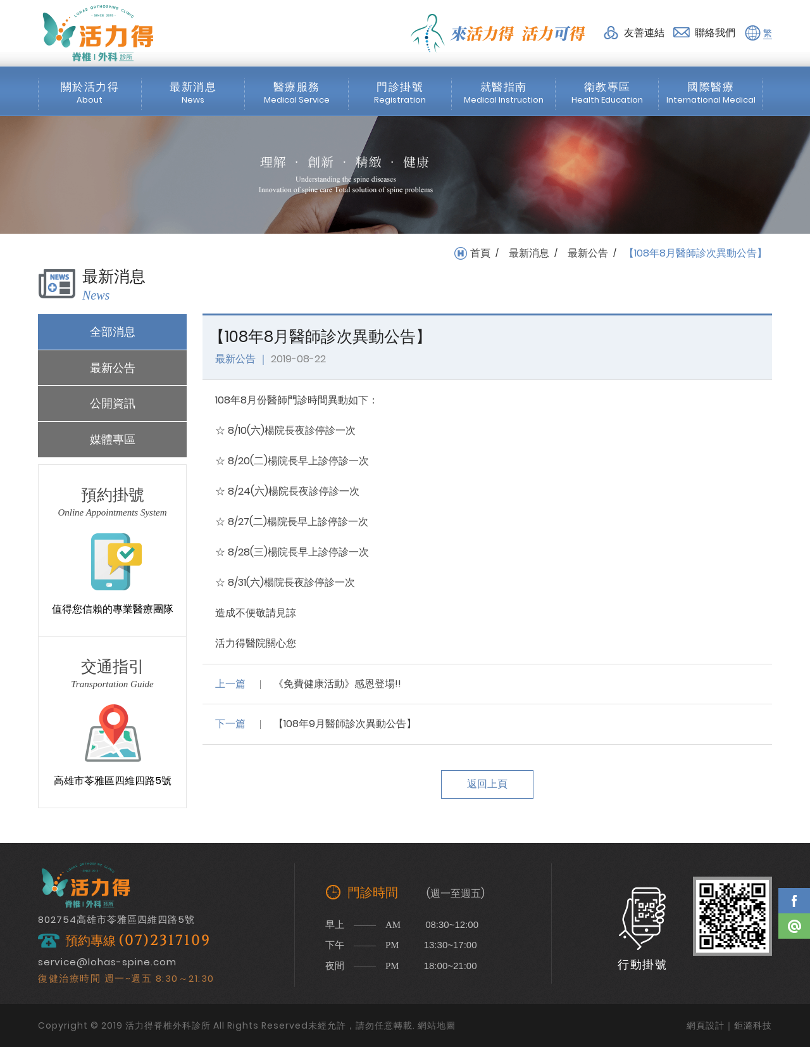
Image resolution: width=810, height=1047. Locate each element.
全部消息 (112, 331)
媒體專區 (112, 439)
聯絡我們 (715, 32)
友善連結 (644, 32)
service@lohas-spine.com (107, 961)
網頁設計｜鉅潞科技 (729, 1025)
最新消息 (529, 253)
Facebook (794, 900)
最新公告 (588, 253)
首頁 (480, 253)
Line (794, 926)
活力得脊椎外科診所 (98, 32)
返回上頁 (487, 784)
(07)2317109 (164, 941)
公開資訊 (112, 403)
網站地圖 (437, 1025)
